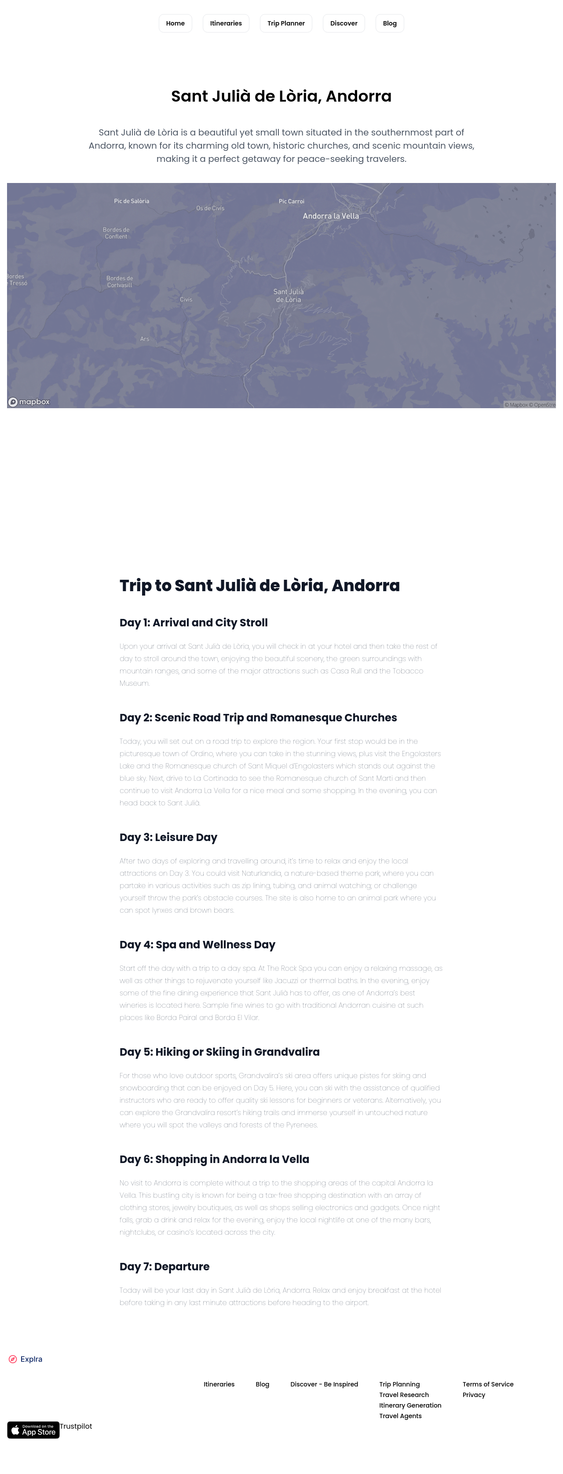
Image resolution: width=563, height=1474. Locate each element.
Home (175, 23)
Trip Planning (400, 1384)
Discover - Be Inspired (324, 1384)
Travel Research (404, 1394)
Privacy (474, 1394)
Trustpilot (76, 1426)
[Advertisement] (281, 506)
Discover (344, 23)
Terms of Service (488, 1384)
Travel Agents (401, 1416)
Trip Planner (286, 23)
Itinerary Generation (411, 1405)
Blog (390, 23)
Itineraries (226, 23)
